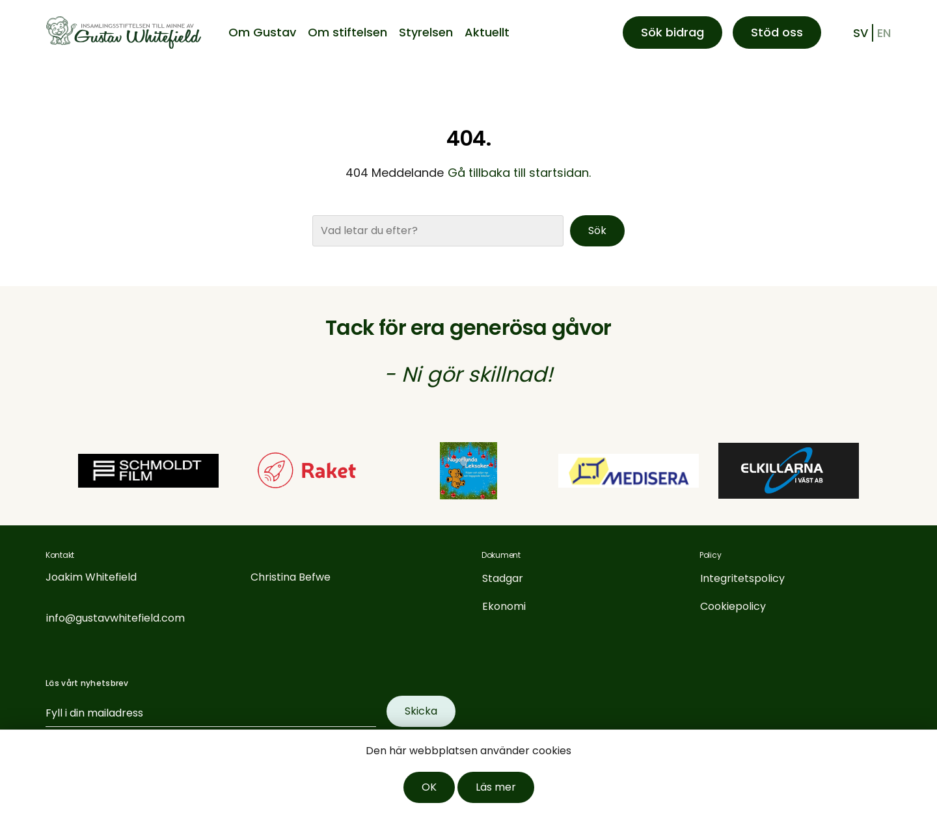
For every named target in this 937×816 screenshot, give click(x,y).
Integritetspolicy (742, 578)
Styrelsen (426, 32)
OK (429, 787)
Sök (597, 230)
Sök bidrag (672, 32)
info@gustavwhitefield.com (115, 618)
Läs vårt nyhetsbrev (87, 683)
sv (860, 33)
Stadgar (502, 578)
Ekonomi (504, 606)
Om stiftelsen (347, 32)
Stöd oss (777, 32)
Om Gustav (262, 32)
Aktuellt (487, 32)
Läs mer (496, 787)
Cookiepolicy (733, 606)
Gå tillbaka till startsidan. (519, 173)
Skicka (421, 711)
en (884, 33)
